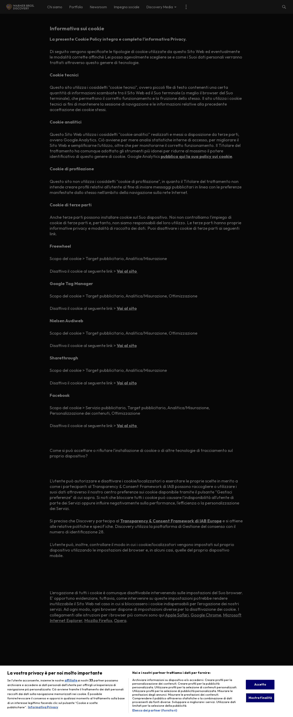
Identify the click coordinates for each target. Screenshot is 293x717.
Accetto (260, 689)
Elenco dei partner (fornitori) (154, 715)
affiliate (71, 685)
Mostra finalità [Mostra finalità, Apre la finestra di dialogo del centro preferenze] (260, 702)
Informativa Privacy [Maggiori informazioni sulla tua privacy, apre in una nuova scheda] (43, 712)
